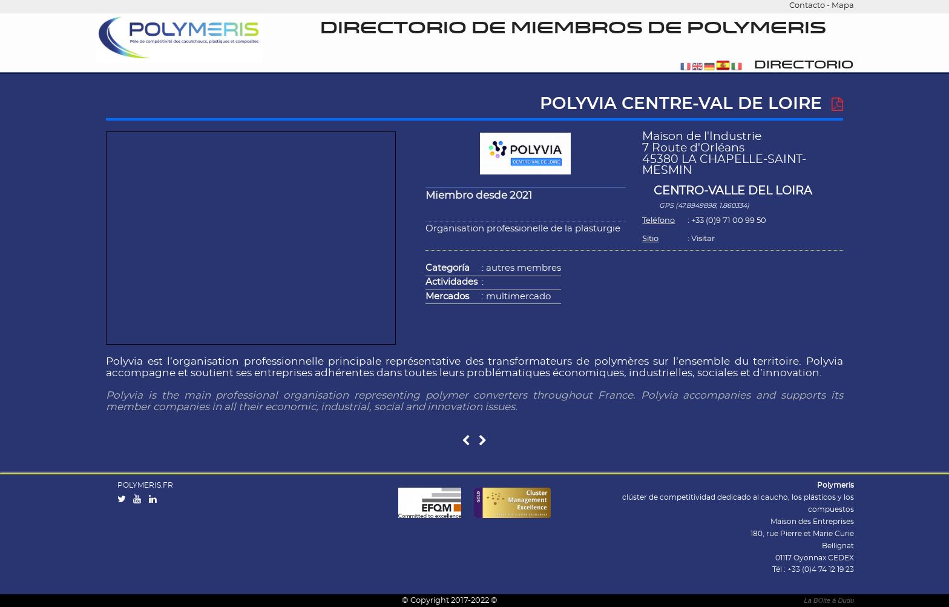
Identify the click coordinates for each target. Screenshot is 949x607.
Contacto (807, 6)
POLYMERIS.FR (145, 485)
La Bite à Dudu (829, 600)
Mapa (843, 6)
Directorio (803, 65)
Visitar (703, 239)
